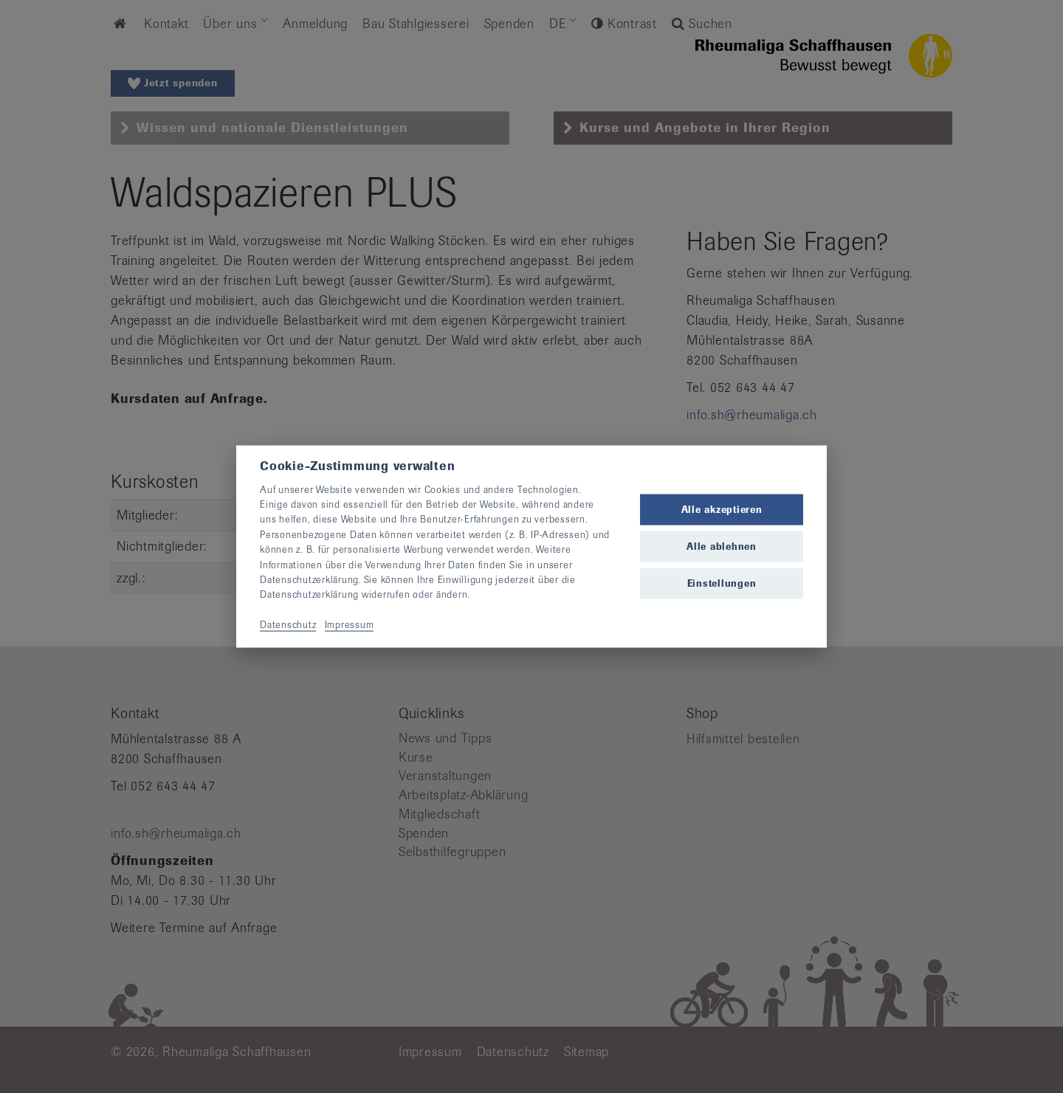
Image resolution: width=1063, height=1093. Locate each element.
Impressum (349, 624)
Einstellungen (722, 583)
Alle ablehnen (722, 546)
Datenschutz (288, 624)
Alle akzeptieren (722, 509)
